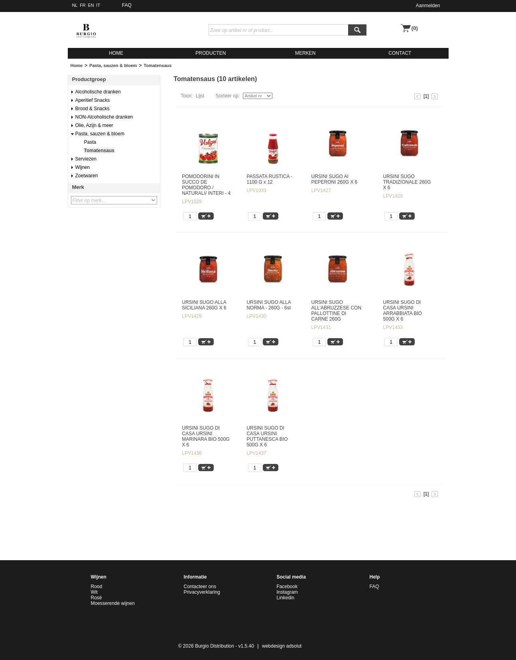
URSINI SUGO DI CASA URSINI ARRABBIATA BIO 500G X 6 (402, 310)
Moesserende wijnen (113, 603)
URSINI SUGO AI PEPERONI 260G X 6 (334, 179)
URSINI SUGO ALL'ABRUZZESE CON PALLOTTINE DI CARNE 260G (336, 310)
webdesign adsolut (281, 646)
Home (77, 65)
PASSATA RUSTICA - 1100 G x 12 (269, 179)
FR (83, 5)
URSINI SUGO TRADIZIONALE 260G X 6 (407, 182)
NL (75, 5)
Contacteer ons (200, 586)
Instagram (287, 592)
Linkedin (286, 598)
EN (91, 5)
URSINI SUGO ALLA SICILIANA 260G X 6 (204, 305)
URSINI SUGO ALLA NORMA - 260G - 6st (268, 305)
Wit (94, 592)
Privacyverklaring (202, 592)
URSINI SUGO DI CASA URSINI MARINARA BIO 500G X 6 (205, 436)
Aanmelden (428, 5)
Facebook (287, 586)
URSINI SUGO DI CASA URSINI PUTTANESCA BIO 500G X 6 (267, 436)
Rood (96, 586)
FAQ (127, 5)
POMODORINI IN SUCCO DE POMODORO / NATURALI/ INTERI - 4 (206, 185)
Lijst (200, 96)
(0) (415, 28)
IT (98, 5)
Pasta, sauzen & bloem (113, 65)
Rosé (96, 598)
